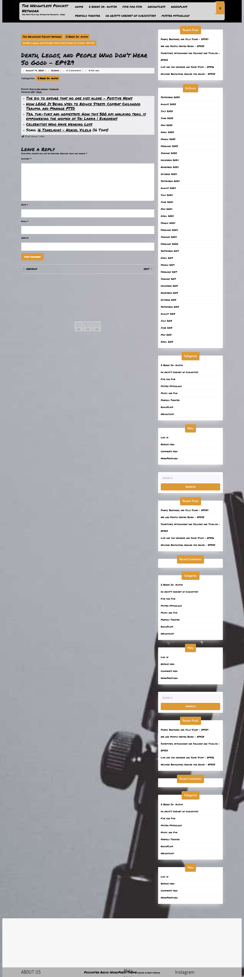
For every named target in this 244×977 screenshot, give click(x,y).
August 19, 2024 (35, 70)
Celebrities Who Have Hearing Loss (59, 124)
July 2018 (166, 320)
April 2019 (167, 258)
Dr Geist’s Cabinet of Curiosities (131, 16)
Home (79, 7)
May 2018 (166, 334)
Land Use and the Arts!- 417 (82, 318)
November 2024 (170, 167)
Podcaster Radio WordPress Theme (110, 972)
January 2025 (169, 153)
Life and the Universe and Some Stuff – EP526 (187, 67)
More (39, 92)
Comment (26, 158)
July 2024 (167, 195)
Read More (83, 321)
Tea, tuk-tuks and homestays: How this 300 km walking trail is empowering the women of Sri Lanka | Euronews (86, 116)
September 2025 (170, 97)
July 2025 (167, 111)
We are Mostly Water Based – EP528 (182, 46)
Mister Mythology (175, 16)
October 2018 (168, 299)
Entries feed (167, 444)
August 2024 (168, 188)
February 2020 (169, 244)
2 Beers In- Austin (103, 7)
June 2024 (167, 202)
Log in (164, 437)
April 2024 (167, 216)
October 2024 (169, 174)
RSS (33, 92)
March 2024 (168, 223)
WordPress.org (169, 458)
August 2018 (168, 313)
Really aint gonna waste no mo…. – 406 (92, 318)
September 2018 (170, 306)
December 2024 (170, 160)
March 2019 (167, 265)
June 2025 (167, 118)
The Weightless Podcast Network (45, 8)
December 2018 (169, 286)
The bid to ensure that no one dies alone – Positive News (79, 98)
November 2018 (169, 293)
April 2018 (167, 341)
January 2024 (169, 237)
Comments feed (169, 451)
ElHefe (55, 70)
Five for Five (132, 7)
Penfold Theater (87, 16)
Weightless (156, 7)
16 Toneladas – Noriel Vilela (64, 130)
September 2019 (170, 251)
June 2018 (166, 327)
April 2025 (167, 132)
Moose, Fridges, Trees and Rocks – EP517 (88, 318)
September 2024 (170, 181)
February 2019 (169, 272)
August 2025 (168, 104)
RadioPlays (179, 7)
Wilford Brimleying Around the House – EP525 (188, 74)
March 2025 (168, 139)
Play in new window (39, 89)
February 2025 (169, 146)
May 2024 (166, 209)
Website (24, 238)
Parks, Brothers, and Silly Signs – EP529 (184, 39)
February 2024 (169, 230)
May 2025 (166, 125)
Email (24, 221)
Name (24, 204)
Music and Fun (169, 393)
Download (54, 89)
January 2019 (168, 279)
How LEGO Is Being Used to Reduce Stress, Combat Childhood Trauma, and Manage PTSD (83, 106)
